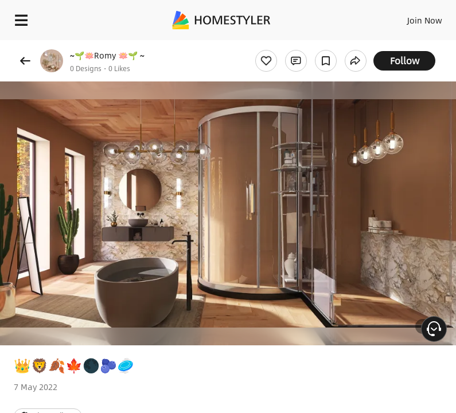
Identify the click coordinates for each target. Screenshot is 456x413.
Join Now (424, 20)
